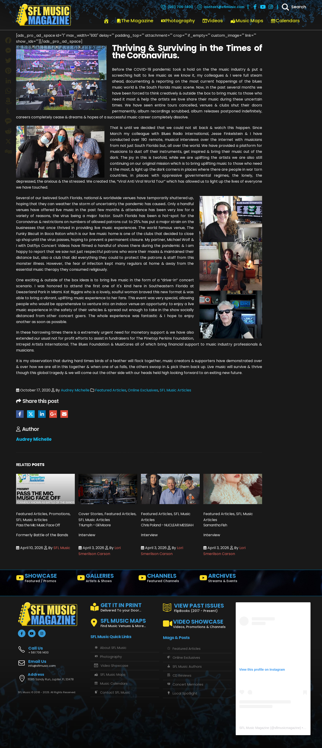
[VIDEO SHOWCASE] (197, 621)
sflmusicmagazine (287, 728)
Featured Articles (110, 390)
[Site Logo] (43, 15)
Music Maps (246, 20)
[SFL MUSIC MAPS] (124, 620)
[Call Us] (52, 647)
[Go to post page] (45, 489)
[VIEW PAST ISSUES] (197, 607)
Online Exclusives (143, 390)
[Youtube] (263, 7)
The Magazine (135, 20)
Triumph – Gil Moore (94, 525)
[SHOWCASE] (45, 579)
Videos (212, 20)
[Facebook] (255, 7)
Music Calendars (111, 683)
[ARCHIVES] (228, 579)
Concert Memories (184, 684)
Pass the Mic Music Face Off (38, 525)
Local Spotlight (181, 693)
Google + (53, 414)
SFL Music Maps (110, 674)
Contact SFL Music (112, 692)
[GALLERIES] (106, 579)
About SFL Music (110, 647)
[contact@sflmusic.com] (220, 7)
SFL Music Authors (184, 666)
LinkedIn (42, 414)
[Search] (293, 7)
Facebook (20, 414)
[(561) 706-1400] (176, 7)
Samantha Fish (215, 525)
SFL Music (61, 547)
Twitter (31, 414)
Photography (178, 20)
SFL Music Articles (175, 390)
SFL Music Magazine (254, 728)
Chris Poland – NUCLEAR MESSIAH (167, 525)
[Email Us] (52, 663)
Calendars (285, 20)
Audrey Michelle (75, 390)
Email (64, 414)
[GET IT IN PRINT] (124, 606)
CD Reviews (178, 675)
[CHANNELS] (167, 579)
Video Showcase (111, 665)
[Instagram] (270, 7)
